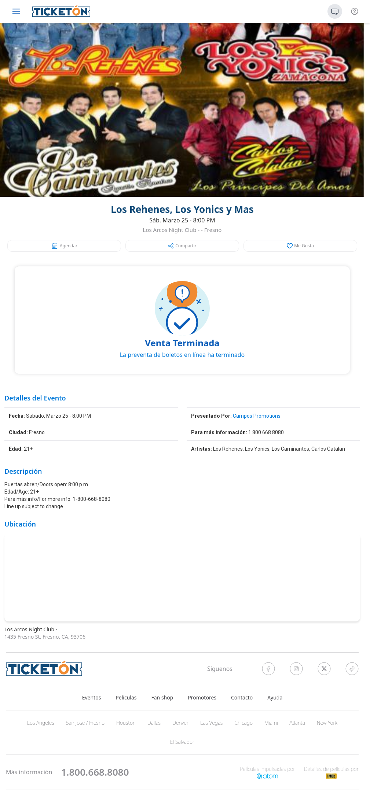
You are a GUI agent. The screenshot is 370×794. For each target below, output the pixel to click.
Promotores (202, 697)
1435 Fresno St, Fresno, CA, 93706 (44, 636)
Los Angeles (40, 722)
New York (327, 722)
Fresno (213, 229)
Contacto (242, 697)
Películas (126, 697)
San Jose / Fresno (85, 722)
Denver (180, 722)
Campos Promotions (257, 416)
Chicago (244, 722)
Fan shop (162, 697)
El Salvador (182, 741)
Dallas (154, 722)
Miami (271, 722)
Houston (126, 722)
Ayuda (274, 697)
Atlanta (297, 722)
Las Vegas (211, 722)
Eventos (91, 697)
